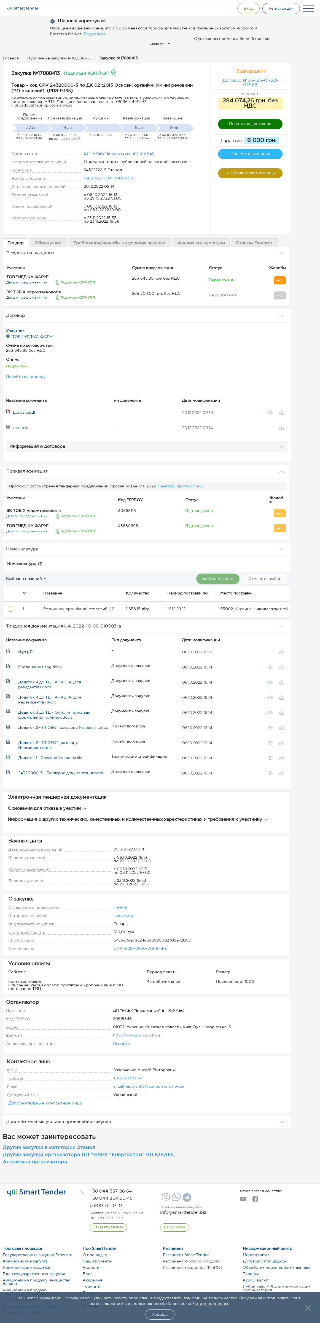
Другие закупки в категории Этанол (49, 1147)
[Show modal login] (248, 8)
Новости (91, 1267)
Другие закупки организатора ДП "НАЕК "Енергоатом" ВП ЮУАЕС (88, 1155)
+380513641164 (127, 1078)
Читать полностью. (211, 1303)
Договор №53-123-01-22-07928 (250, 82)
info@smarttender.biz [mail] (183, 1212)
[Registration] (281, 8)
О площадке (95, 1255)
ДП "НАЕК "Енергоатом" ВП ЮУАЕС (119, 153)
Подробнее (95, 34)
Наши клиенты (97, 1261)
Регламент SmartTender (186, 1255)
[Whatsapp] (175, 1200)
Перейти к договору (25, 376)
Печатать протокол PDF (181, 486)
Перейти (121, 1043)
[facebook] (255, 1200)
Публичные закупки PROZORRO (59, 58)
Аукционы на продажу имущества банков (36, 1282)
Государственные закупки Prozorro (37, 1255)
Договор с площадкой (265, 1261)
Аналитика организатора (35, 1162)
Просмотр (123, 915)
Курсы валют (256, 1280)
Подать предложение (250, 124)
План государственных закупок (34, 1274)
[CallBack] (108, 1227)
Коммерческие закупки (26, 1261)
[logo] (37, 1192)
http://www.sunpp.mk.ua (136, 1035)
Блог (87, 1274)
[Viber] (165, 1199)
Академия (92, 1280)
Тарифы (251, 1274)
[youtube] (243, 1200)
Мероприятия (256, 1255)
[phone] (111, 1191)
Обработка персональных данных (276, 1267)
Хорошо (160, 1314)
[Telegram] (186, 1199)
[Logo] (23, 8)
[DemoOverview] (174, 1227)
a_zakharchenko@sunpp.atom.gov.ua (148, 1086)
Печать (120, 907)
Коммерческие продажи (26, 1267)
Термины (92, 1286)
